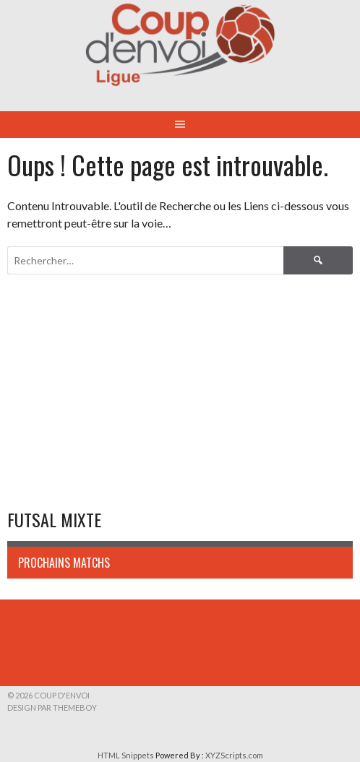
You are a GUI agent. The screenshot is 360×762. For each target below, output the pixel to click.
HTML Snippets (126, 755)
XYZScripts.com (234, 755)
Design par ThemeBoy (52, 707)
